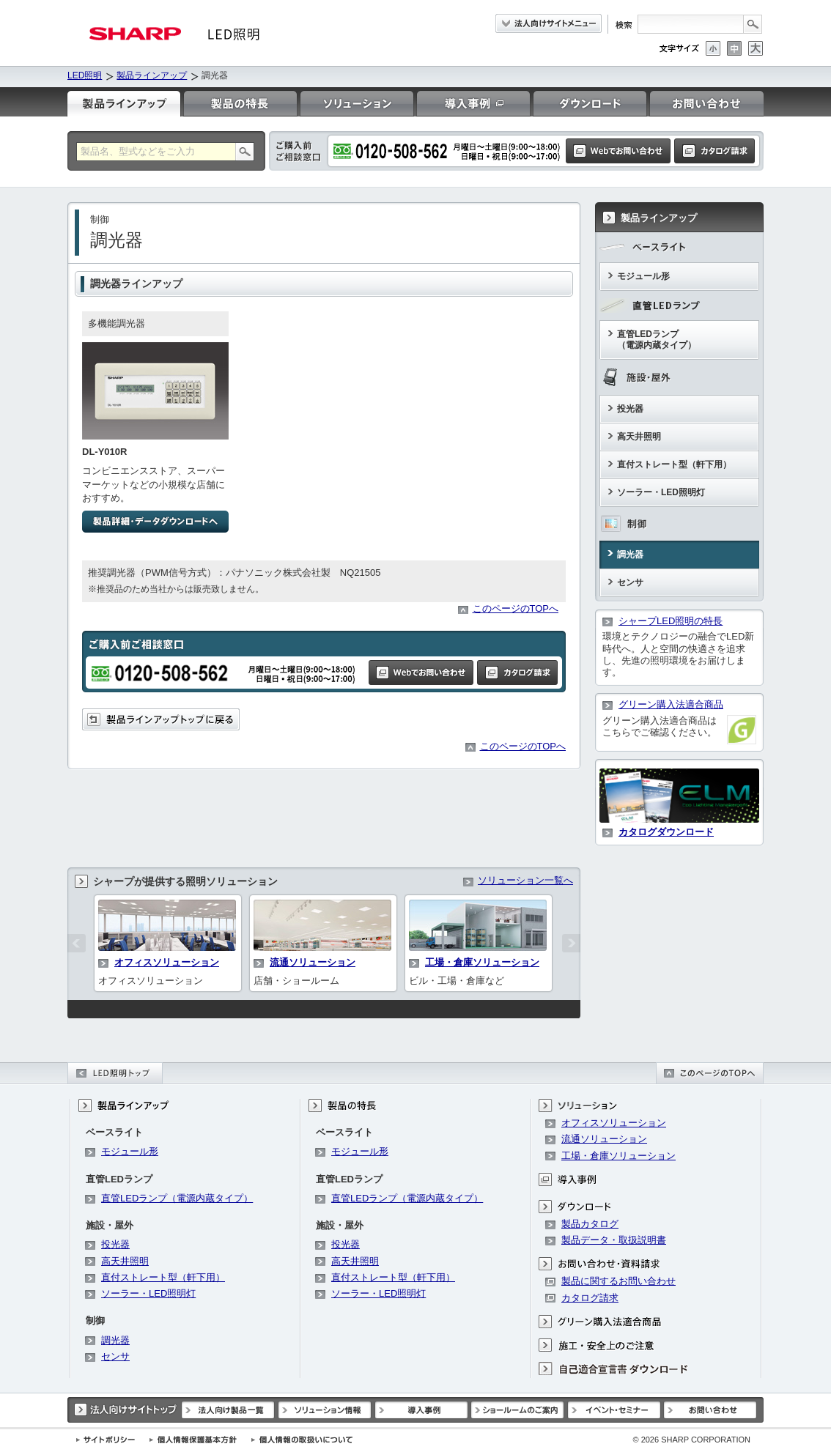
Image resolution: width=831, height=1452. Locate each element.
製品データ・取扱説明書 (613, 1239)
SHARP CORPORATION (691, 1439)
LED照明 (84, 75)
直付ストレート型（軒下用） (674, 464)
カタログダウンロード (666, 831)
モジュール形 (643, 276)
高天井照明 (639, 436)
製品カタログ (589, 1223)
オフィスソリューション (166, 962)
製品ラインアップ (152, 75)
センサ (630, 582)
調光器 (630, 554)
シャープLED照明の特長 (670, 620)
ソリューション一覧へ (525, 880)
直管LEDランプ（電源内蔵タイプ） (656, 339)
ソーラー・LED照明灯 (661, 492)
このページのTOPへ (516, 608)
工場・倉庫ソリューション (482, 962)
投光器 (630, 409)
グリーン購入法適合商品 (670, 704)
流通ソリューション (312, 962)
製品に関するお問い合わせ (618, 1280)
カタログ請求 (589, 1297)
